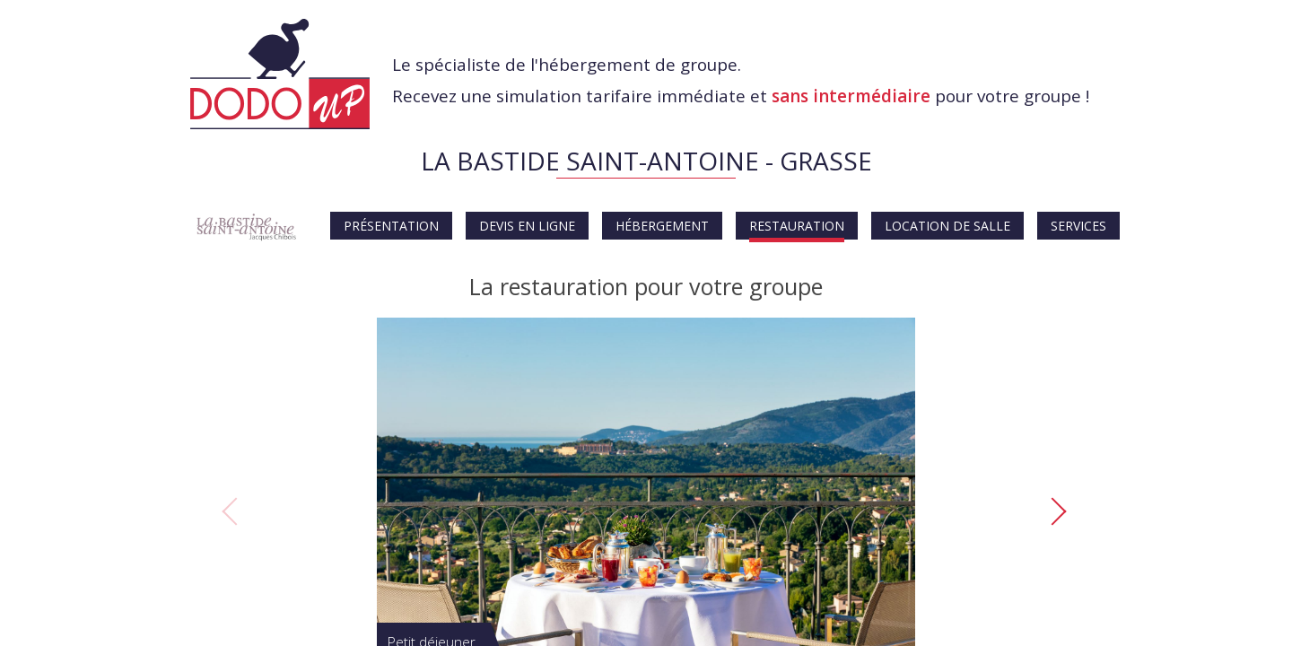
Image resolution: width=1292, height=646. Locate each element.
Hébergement (662, 225)
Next (1060, 511)
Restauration (796, 225)
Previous (233, 511)
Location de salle (947, 225)
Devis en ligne (527, 225)
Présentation (391, 225)
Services (1078, 225)
